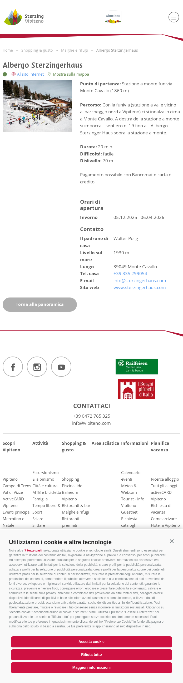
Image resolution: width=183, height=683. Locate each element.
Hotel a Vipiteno (165, 525)
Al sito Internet (28, 74)
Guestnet (129, 512)
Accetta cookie (91, 642)
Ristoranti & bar (76, 505)
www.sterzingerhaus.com (139, 287)
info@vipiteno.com (91, 423)
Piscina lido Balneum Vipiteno (72, 492)
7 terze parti (33, 550)
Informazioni (135, 443)
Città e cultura (44, 485)
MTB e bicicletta (46, 492)
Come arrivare (164, 518)
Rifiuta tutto (91, 654)
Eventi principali (17, 512)
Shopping (70, 479)
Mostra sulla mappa (68, 74)
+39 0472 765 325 (91, 416)
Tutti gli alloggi (164, 485)
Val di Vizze (13, 492)
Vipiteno (10, 479)
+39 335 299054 (130, 273)
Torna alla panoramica (40, 304)
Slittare (38, 525)
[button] (172, 541)
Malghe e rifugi (75, 512)
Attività (40, 443)
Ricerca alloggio (165, 479)
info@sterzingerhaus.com (139, 280)
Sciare (37, 518)
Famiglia (40, 498)
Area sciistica (105, 443)
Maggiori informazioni (91, 667)
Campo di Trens (17, 485)
